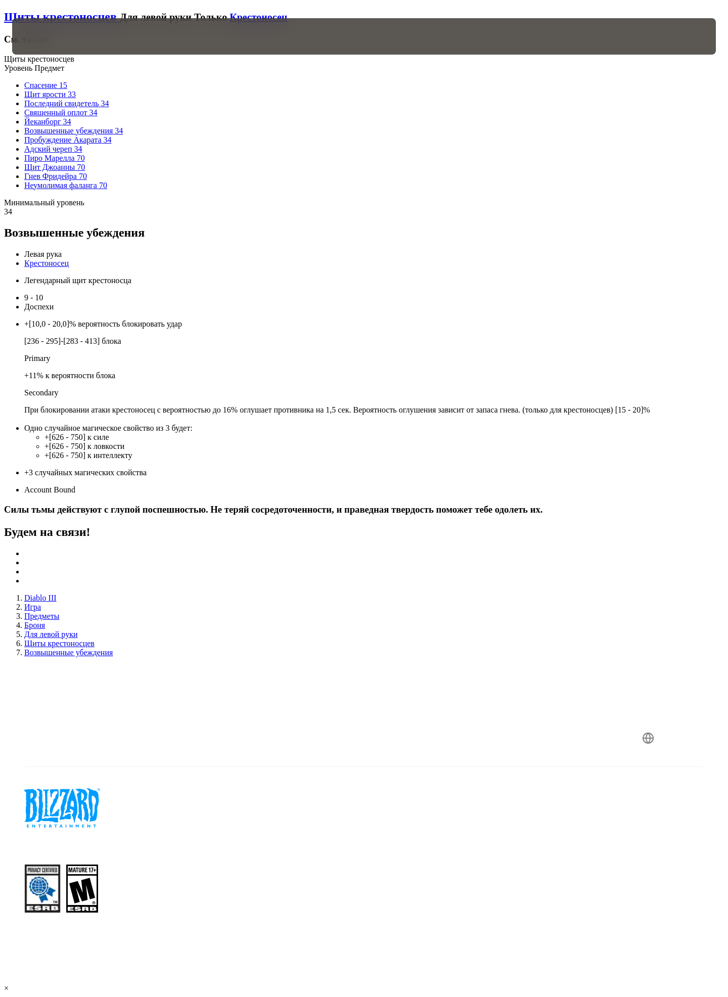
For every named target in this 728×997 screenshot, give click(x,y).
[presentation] (49, 36)
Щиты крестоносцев (62, 16)
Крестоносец (258, 17)
